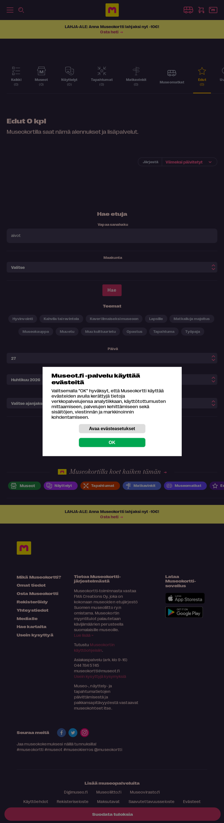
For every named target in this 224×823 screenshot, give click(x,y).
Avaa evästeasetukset (112, 428)
